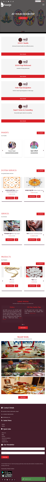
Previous (1, 16)
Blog (3, 434)
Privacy (3, 436)
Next (45, 16)
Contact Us (4, 440)
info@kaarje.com (6, 417)
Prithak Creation (10, 468)
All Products (40, 263)
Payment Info (5, 441)
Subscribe (5, 457)
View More (23, 327)
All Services (40, 170)
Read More (33, 313)
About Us (4, 432)
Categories (5, 263)
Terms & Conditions (6, 438)
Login (42, 1)
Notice (3, 426)
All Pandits (40, 132)
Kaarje (3, 424)
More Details (23, 18)
